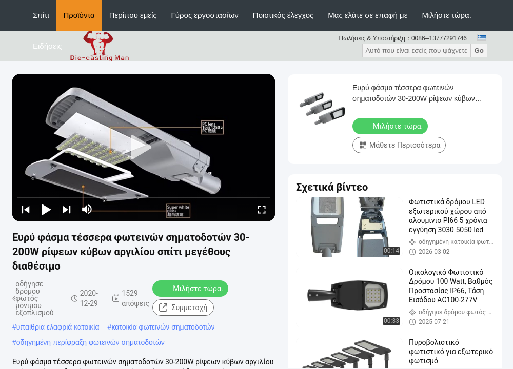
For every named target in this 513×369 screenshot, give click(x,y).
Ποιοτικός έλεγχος (283, 15)
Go (479, 50)
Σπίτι (41, 15)
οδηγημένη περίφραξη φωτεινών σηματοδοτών (90, 342)
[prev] (25, 209)
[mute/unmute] (87, 209)
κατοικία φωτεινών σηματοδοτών (162, 327)
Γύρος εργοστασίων (205, 15)
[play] (143, 147)
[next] (66, 209)
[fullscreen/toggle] (261, 209)
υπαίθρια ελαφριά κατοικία (58, 327)
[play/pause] (46, 209)
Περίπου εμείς (133, 15)
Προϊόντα (79, 15)
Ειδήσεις (47, 46)
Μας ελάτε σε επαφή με (367, 15)
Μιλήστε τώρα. (446, 15)
